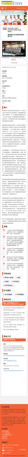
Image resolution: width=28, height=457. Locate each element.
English (19, 8)
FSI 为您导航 (6, 433)
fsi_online (7, 448)
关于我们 (4, 436)
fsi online (7, 450)
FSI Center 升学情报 (10, 445)
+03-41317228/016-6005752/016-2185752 (13, 355)
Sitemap (6, 453)
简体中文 (24, 8)
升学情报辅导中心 (7, 435)
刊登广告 (4, 438)
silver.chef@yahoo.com (9, 360)
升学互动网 (5, 431)
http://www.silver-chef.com (11, 365)
